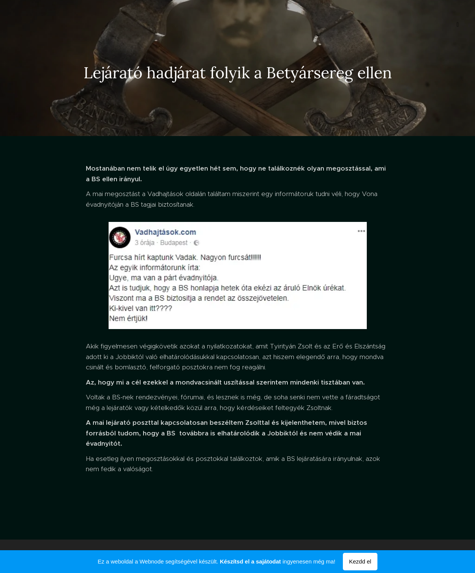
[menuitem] (37, 24)
